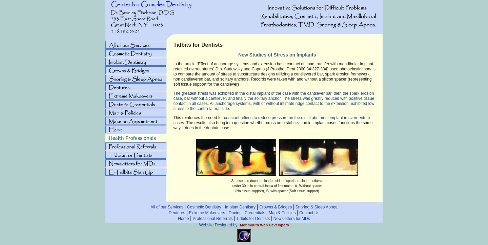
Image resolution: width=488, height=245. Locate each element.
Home (183, 218)
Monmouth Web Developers (264, 225)
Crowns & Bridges (276, 207)
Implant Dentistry (240, 207)
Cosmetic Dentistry (204, 207)
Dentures (177, 212)
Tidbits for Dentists (253, 218)
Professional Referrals (213, 218)
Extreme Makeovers (207, 212)
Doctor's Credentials (247, 212)
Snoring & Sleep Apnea (317, 207)
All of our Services (166, 207)
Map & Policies (283, 212)
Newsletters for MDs (291, 218)
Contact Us (309, 212)
